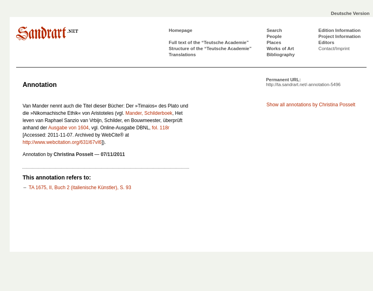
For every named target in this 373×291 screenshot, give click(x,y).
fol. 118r (160, 128)
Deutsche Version (350, 13)
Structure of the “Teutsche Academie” (210, 48)
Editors (326, 42)
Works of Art (280, 48)
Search (274, 30)
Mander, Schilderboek (149, 113)
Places (273, 42)
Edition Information (339, 30)
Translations (182, 54)
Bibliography (280, 54)
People (273, 36)
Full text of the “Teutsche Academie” (209, 42)
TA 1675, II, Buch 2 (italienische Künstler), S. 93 (80, 187)
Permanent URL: (303, 82)
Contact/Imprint (334, 48)
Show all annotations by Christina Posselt (310, 105)
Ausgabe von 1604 (68, 128)
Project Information (339, 36)
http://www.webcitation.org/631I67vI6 (62, 142)
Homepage (180, 30)
